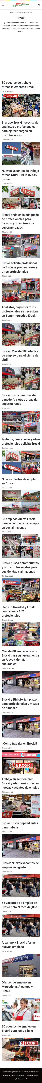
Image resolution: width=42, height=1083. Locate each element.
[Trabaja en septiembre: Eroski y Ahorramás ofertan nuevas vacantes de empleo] (21, 806)
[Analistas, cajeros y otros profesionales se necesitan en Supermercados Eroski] (21, 334)
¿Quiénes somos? (21, 1079)
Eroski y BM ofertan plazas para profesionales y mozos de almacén (20, 704)
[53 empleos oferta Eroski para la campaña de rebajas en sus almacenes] (21, 546)
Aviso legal (6, 1075)
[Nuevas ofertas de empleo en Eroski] (21, 502)
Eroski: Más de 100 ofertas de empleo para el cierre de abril (20, 356)
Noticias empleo (22, 12)
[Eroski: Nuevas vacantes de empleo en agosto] (21, 885)
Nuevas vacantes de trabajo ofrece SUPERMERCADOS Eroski (20, 175)
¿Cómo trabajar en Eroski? (19, 743)
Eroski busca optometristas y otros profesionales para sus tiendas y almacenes (20, 567)
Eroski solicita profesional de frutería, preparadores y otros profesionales (20, 267)
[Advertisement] (21, 56)
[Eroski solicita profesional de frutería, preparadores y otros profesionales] (21, 290)
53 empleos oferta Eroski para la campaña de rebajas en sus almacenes (20, 523)
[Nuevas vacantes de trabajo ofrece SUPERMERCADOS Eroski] (21, 197)
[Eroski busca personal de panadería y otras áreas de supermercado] (21, 422)
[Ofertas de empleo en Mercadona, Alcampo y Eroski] (21, 1009)
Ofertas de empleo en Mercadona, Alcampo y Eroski (17, 987)
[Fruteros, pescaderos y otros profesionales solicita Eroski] (21, 462)
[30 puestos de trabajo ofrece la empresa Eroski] (21, 105)
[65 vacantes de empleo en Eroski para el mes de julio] (21, 925)
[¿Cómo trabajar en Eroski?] (21, 762)
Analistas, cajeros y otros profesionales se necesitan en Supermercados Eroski (20, 311)
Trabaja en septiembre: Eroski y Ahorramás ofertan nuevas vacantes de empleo (20, 783)
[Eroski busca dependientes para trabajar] (21, 846)
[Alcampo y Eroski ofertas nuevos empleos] (21, 965)
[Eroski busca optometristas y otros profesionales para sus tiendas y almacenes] (21, 590)
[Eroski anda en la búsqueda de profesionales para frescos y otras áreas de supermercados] (21, 246)
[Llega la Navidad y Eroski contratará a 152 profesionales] (21, 634)
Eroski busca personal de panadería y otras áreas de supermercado (19, 400)
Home (12, 12)
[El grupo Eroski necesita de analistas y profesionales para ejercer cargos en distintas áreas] (21, 153)
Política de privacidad (32, 1075)
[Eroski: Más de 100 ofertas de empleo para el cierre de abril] (21, 378)
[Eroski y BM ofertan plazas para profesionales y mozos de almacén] (21, 726)
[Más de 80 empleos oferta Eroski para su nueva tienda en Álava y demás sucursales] (21, 682)
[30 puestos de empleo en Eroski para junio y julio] (21, 1049)
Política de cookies (17, 1075)
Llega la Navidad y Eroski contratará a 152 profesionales (19, 611)
